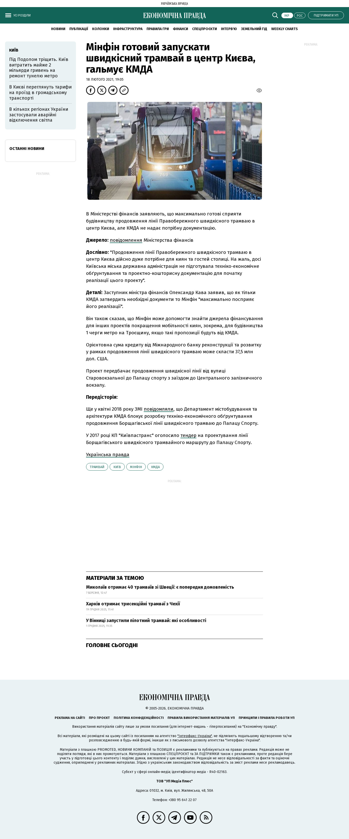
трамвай (97, 467)
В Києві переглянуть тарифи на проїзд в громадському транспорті (40, 92)
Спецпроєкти (204, 29)
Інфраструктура (127, 29)
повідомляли (158, 409)
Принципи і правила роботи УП (267, 718)
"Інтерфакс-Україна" (194, 736)
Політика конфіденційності (139, 718)
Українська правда (107, 454)
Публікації (78, 29)
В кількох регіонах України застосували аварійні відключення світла (38, 114)
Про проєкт (99, 718)
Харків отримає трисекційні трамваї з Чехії (133, 604)
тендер (188, 435)
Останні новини (26, 148)
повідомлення (126, 240)
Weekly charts (284, 29)
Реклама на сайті (70, 718)
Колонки (100, 29)
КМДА (155, 467)
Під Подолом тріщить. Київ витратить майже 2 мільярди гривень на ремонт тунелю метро (38, 68)
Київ (117, 467)
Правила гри (158, 29)
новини (58, 29)
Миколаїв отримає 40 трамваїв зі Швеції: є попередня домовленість (160, 587)
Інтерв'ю (229, 29)
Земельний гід (254, 29)
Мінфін (136, 467)
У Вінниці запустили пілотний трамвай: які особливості (146, 620)
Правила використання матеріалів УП (201, 718)
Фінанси (180, 29)
